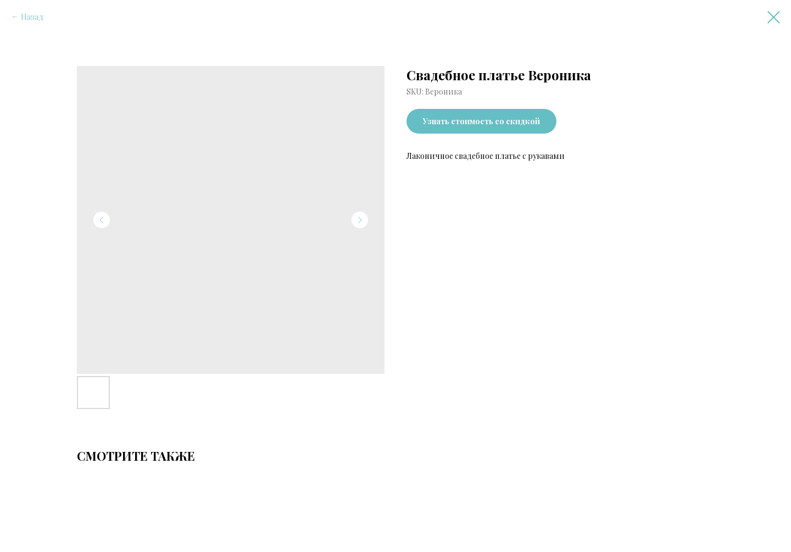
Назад (32, 17)
